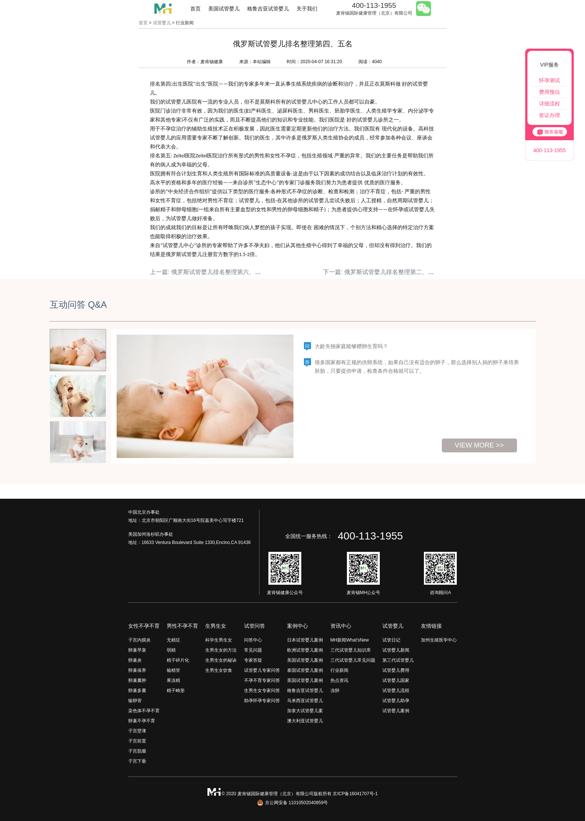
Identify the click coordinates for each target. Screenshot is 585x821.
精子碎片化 (178, 660)
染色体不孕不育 (144, 710)
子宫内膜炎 (139, 640)
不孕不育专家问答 (262, 680)
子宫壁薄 (137, 731)
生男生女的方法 (221, 650)
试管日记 (391, 640)
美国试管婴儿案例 (305, 660)
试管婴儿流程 (395, 690)
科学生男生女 (218, 640)
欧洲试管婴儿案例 (305, 650)
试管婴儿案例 (395, 710)
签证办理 (549, 115)
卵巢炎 (135, 660)
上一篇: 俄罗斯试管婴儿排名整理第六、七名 (208, 272)
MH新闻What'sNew (349, 640)
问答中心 (253, 640)
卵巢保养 (137, 670)
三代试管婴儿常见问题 (352, 660)
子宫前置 (137, 741)
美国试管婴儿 (224, 9)
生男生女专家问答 (262, 690)
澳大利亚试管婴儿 (305, 720)
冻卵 (334, 690)
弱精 (171, 650)
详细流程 (549, 104)
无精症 (173, 640)
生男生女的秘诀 (221, 660)
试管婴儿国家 (395, 680)
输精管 (173, 670)
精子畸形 (176, 690)
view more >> (479, 445)
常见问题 (253, 650)
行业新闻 (339, 670)
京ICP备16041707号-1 (355, 793)
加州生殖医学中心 (439, 640)
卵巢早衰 (137, 650)
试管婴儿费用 (395, 670)
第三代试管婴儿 (398, 660)
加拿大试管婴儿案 (305, 710)
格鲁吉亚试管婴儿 (268, 9)
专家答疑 (253, 660)
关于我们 (306, 9)
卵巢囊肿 (137, 680)
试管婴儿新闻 (395, 650)
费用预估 (549, 92)
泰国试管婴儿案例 (305, 670)
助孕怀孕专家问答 (262, 700)
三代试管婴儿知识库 (350, 650)
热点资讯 (339, 680)
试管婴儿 (162, 22)
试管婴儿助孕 (395, 700)
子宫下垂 (137, 761)
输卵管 (135, 700)
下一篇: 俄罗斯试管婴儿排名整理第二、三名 (381, 272)
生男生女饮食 (218, 670)
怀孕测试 (549, 80)
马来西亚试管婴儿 (305, 700)
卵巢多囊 (137, 690)
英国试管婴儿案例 (305, 680)
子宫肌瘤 (137, 751)
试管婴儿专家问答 (262, 670)
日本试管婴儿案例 (305, 640)
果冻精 (173, 680)
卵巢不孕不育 (141, 720)
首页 (195, 9)
